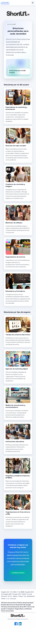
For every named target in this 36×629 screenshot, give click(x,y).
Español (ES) (29, 592)
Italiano (15, 596)
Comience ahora (18, 573)
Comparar (10, 609)
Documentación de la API (17, 607)
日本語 (24, 594)
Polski (3, 598)
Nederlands (31, 596)
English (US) (5, 592)
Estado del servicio (8, 605)
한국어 (10, 596)
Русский (29, 594)
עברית (8, 598)
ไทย (25, 596)
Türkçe (20, 596)
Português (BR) (6, 594)
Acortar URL (5, 2)
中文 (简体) (13, 592)
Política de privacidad (25, 602)
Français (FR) (16, 594)
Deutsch (4, 596)
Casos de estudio (7, 611)
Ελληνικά (13, 598)
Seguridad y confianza (23, 609)
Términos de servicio (8, 602)
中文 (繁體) (20, 592)
